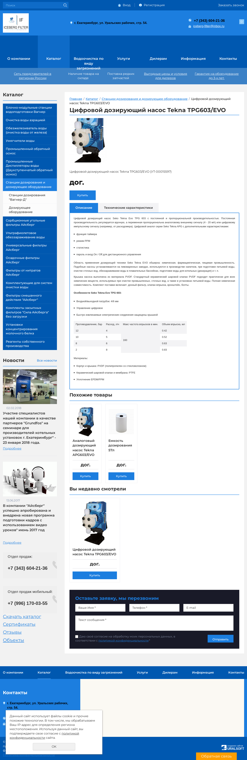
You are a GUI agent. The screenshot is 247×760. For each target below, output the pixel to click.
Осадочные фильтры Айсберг (23, 260)
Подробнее (12, 448)
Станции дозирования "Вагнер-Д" (27, 197)
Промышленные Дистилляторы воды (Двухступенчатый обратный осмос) (29, 168)
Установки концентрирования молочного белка (22, 329)
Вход (126, 5)
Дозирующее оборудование (21, 210)
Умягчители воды (20, 141)
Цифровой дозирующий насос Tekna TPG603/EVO (91, 554)
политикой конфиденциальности (123, 645)
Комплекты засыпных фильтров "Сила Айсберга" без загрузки (27, 312)
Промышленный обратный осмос (28, 151)
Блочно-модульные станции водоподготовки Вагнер (29, 110)
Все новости (47, 360)
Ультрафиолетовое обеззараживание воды (25, 235)
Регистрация (154, 5)
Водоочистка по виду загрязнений (89, 62)
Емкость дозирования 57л (120, 445)
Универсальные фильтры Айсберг (26, 247)
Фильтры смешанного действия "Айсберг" (24, 298)
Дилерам (158, 59)
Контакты (228, 59)
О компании (18, 59)
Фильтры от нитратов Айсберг (23, 272)
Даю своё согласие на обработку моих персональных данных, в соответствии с (125, 643)
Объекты (13, 640)
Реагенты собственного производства (25, 344)
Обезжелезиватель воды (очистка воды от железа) (26, 130)
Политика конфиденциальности (29, 755)
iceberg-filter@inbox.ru (208, 26)
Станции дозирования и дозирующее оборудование (29, 185)
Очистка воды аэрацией (25, 120)
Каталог (53, 59)
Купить (82, 195)
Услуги (123, 59)
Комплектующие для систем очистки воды (29, 285)
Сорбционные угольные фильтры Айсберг (25, 223)
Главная (75, 99)
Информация (193, 59)
